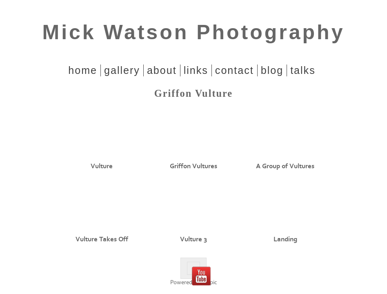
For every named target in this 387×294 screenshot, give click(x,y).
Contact (234, 70)
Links (196, 70)
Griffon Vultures (193, 166)
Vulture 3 (193, 239)
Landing (285, 239)
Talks (303, 70)
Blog (272, 70)
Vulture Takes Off (102, 239)
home (82, 70)
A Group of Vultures (285, 166)
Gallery (122, 70)
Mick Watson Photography (193, 32)
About (162, 70)
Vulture (102, 166)
